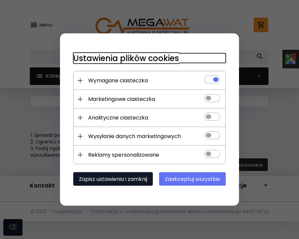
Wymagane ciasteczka (118, 80)
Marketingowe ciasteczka (121, 99)
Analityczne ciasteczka (118, 117)
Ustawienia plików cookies (126, 58)
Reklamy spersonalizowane (123, 155)
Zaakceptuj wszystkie (192, 179)
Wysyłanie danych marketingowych (134, 136)
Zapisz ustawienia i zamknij (113, 179)
